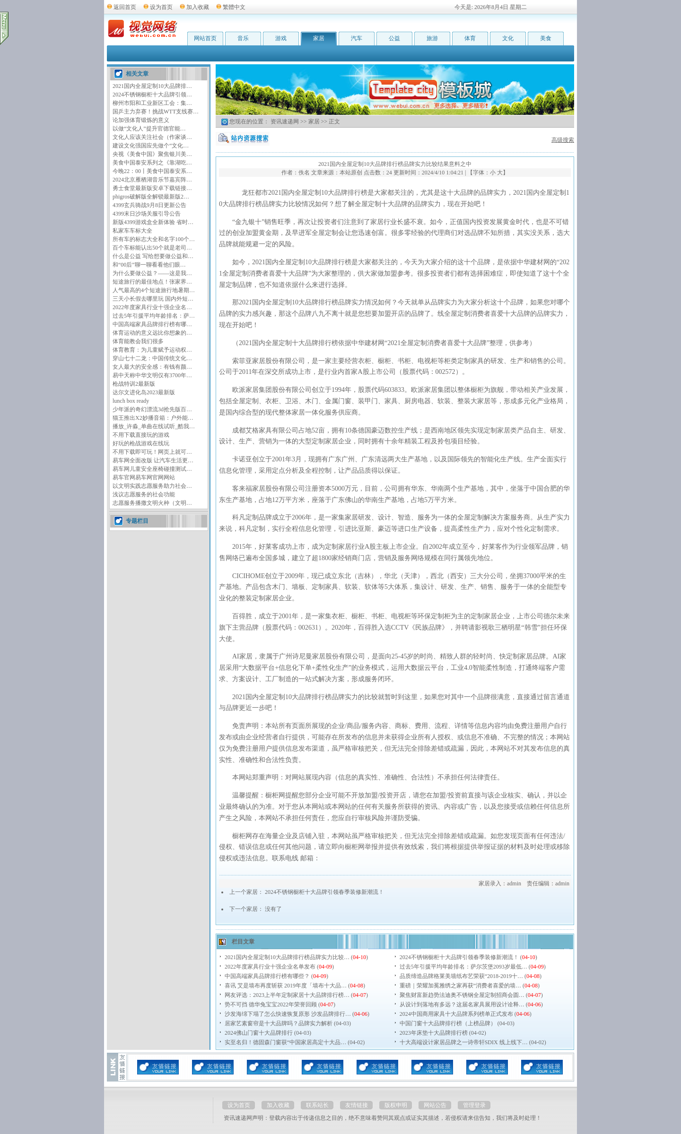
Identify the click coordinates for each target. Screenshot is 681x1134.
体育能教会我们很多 (138, 341)
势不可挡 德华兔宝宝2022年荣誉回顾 (271, 1004)
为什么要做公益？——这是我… (152, 273)
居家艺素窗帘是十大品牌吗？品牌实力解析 (278, 1023)
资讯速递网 (285, 121)
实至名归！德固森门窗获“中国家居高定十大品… (285, 1042)
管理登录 (474, 1105)
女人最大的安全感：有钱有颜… (152, 367)
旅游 (432, 38)
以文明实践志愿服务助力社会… (152, 486)
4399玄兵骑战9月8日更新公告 (149, 205)
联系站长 (317, 1105)
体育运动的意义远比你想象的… (152, 332)
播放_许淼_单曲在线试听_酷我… (154, 426)
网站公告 (435, 1105)
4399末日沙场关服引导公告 (147, 213)
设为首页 (161, 7)
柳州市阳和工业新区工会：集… (152, 103)
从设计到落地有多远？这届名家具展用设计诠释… (462, 1004)
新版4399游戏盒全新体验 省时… (153, 222)
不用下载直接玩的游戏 (141, 435)
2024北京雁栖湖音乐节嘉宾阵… (152, 179)
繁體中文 (234, 7)
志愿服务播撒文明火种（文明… (152, 503)
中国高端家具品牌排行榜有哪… (152, 324)
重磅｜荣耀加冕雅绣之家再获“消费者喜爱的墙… (460, 985)
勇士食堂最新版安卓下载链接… (152, 188)
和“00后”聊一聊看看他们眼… (149, 264)
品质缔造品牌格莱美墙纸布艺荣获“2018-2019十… (461, 976)
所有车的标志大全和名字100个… (154, 239)
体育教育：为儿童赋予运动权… (152, 349)
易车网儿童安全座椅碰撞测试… (152, 469)
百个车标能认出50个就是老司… (152, 247)
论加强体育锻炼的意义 (141, 120)
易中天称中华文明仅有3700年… (152, 375)
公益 (394, 38)
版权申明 (395, 1105)
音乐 (243, 38)
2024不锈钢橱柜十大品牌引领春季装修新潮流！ (324, 892)
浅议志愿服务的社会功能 (144, 494)
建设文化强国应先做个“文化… (151, 145)
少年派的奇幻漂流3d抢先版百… (152, 409)
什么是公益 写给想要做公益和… (153, 256)
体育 (470, 38)
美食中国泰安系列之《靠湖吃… (152, 162)
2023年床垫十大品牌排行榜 (434, 1033)
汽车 (356, 38)
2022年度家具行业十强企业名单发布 (270, 966)
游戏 (281, 38)
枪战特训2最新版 (134, 384)
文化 (508, 38)
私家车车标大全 (132, 230)
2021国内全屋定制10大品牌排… (152, 86)
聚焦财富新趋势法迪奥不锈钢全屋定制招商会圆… (462, 995)
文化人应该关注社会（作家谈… (152, 137)
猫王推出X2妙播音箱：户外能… (153, 418)
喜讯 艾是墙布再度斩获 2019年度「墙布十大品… (286, 985)
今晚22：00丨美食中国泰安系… (152, 171)
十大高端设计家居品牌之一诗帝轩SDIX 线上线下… (464, 1042)
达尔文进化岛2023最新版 (144, 392)
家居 (318, 38)
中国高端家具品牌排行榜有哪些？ (267, 976)
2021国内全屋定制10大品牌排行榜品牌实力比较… (287, 957)
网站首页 (205, 38)
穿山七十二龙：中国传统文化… (152, 358)
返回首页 (125, 7)
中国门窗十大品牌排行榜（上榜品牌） (448, 1023)
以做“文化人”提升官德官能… (149, 128)
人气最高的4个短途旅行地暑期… (154, 290)
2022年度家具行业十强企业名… (152, 307)
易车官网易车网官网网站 (144, 477)
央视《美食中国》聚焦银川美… (152, 154)
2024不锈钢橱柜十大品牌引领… (152, 94)
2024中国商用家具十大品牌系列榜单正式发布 (456, 1014)
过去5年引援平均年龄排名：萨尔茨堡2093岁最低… (463, 966)
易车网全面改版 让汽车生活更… (153, 460)
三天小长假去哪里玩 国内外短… (153, 298)
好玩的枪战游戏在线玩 (141, 443)
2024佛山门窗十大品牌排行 (259, 1033)
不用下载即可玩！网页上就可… (152, 452)
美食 (545, 38)
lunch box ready (131, 401)
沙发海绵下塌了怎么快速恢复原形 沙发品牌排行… (288, 1014)
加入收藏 (197, 7)
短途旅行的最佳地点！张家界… (152, 281)
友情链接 (356, 1105)
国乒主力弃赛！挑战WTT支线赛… (156, 111)
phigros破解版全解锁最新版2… (151, 196)
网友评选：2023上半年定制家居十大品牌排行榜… (287, 995)
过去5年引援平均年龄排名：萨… (154, 315)
